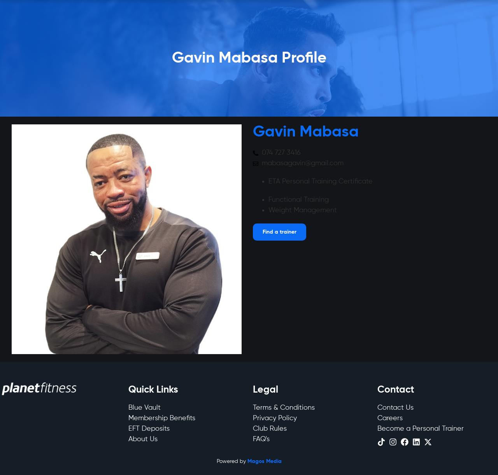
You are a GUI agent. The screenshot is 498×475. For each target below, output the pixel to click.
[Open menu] (279, 232)
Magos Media (264, 461)
